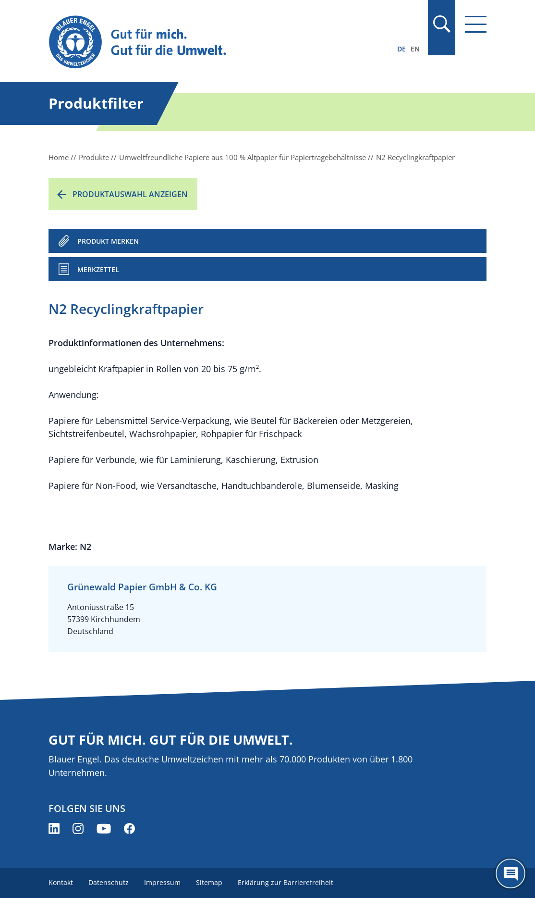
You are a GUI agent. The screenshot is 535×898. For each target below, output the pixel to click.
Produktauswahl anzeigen (130, 194)
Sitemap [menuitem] (209, 882)
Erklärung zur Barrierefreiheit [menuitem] (285, 882)
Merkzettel (98, 269)
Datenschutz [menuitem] (108, 882)
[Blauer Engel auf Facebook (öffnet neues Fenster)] (129, 828)
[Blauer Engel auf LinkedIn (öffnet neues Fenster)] (54, 828)
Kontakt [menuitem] (61, 882)
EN (415, 48)
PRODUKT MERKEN (108, 241)
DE (401, 48)
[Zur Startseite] (202, 42)
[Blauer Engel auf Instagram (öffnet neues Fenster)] (78, 828)
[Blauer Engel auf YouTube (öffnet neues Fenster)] (104, 828)
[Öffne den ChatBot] (510, 873)
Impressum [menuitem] (162, 882)
